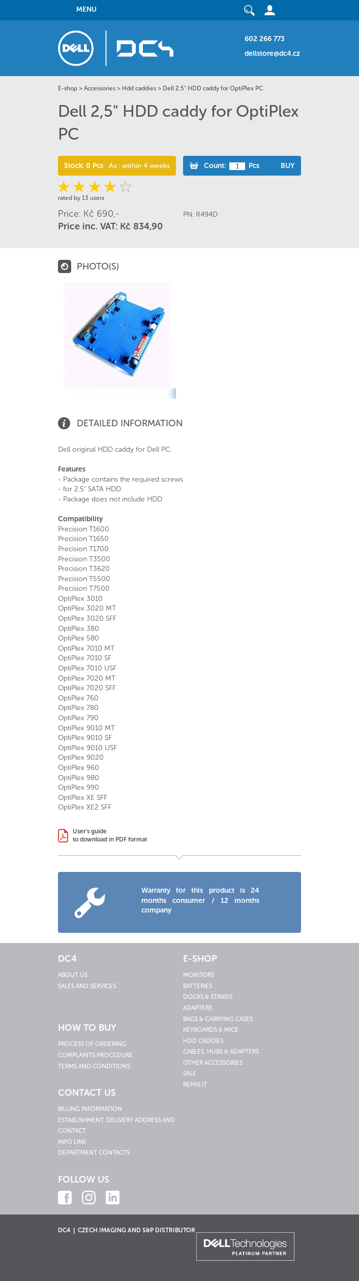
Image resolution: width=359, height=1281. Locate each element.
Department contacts (94, 1152)
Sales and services (87, 986)
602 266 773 (265, 39)
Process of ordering (92, 1044)
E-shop (67, 88)
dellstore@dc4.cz (272, 53)
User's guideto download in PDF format (110, 835)
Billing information (90, 1109)
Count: (215, 165)
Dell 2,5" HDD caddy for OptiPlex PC (213, 88)
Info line (72, 1141)
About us (72, 975)
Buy (287, 165)
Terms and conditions (94, 1066)
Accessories (99, 88)
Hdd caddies (139, 88)
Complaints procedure (95, 1055)
